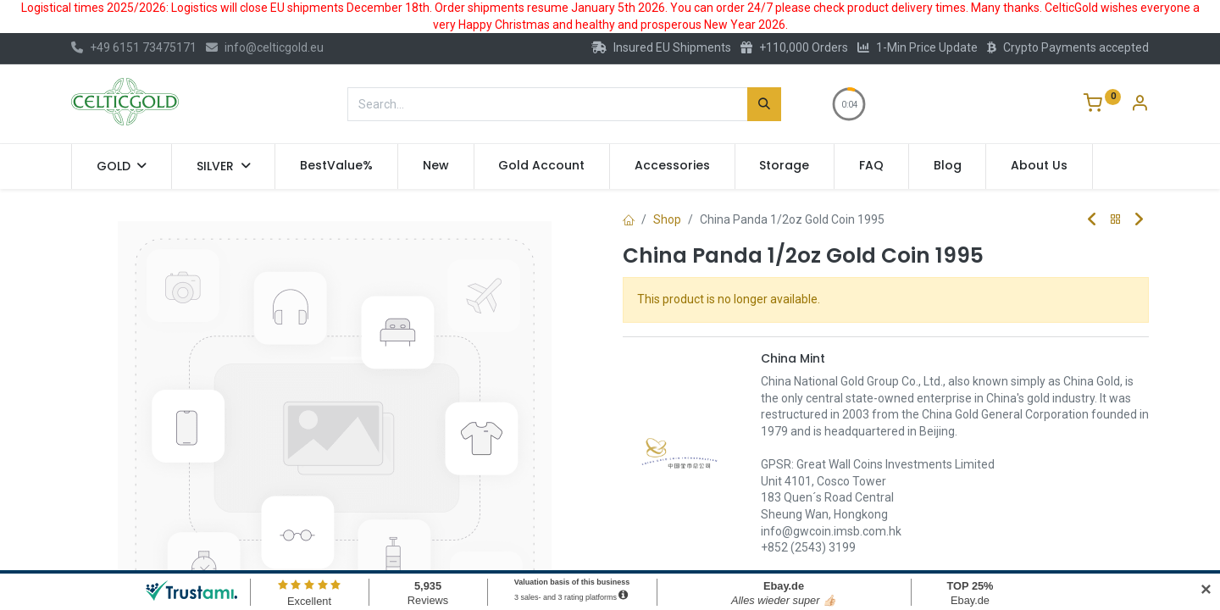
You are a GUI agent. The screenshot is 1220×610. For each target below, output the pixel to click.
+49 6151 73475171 (134, 47)
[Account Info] (1139, 105)
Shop (667, 219)
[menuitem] (336, 166)
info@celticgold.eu (265, 47)
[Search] (764, 104)
